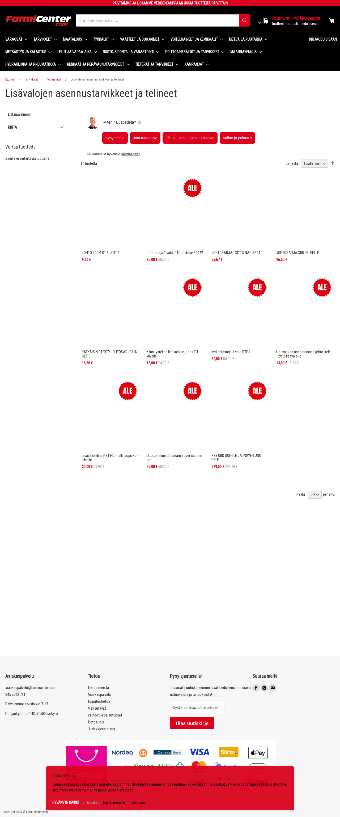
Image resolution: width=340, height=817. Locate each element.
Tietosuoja (96, 722)
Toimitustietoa (99, 701)
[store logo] (38, 20)
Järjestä (292, 163)
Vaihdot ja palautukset (105, 715)
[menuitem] (15, 39)
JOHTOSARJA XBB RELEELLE (297, 253)
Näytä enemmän (115, 802)
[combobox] (163, 20)
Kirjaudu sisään (323, 39)
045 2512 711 (15, 694)
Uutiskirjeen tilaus (101, 729)
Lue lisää (138, 802)
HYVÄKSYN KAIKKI (65, 802)
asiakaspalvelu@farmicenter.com (30, 687)
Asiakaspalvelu (99, 694)
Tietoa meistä (98, 687)
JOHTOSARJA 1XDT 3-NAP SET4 (235, 253)
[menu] (153, 52)
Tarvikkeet (31, 79)
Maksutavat (97, 708)
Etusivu (10, 79)
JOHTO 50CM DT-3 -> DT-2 (100, 253)
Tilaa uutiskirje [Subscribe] (192, 723)
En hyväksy (91, 802)
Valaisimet (54, 79)
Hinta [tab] (12, 127)
